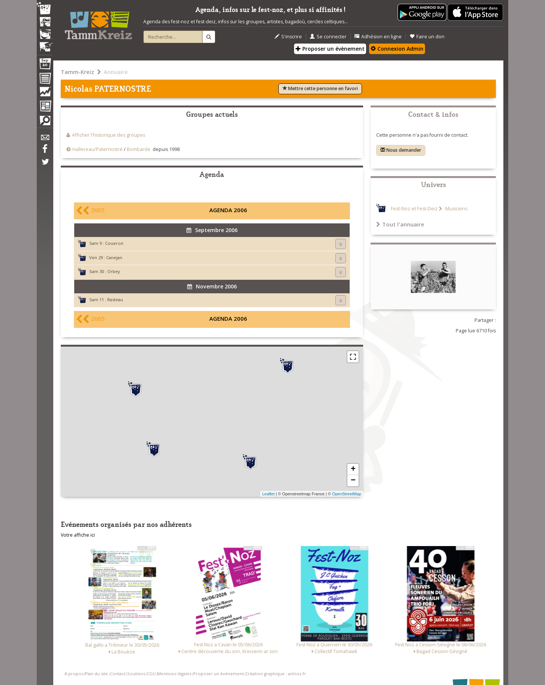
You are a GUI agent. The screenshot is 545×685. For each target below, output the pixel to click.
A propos (74, 673)
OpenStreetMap (346, 494)
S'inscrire (288, 36)
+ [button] (353, 469)
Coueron (114, 243)
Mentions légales (174, 673)
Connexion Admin (397, 48)
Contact (118, 673)
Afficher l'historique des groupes (108, 135)
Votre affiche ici (78, 535)
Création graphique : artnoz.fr (275, 673)
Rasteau (115, 299)
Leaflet (268, 494)
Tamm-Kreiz (77, 71)
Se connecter (328, 36)
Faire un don (427, 36)
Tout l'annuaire (400, 224)
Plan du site (96, 673)
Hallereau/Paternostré (97, 149)
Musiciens (455, 208)
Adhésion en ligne (378, 36)
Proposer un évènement (330, 48)
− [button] (353, 480)
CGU (151, 673)
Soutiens (136, 673)
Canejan (114, 257)
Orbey (113, 271)
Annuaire (116, 71)
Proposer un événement (218, 673)
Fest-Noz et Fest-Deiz (414, 208)
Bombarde (138, 149)
